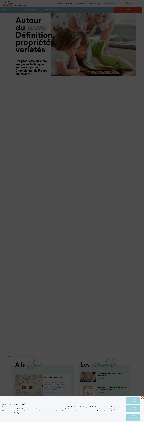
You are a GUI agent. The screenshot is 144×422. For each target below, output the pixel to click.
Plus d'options (133, 417)
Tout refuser (133, 409)
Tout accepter (133, 400)
